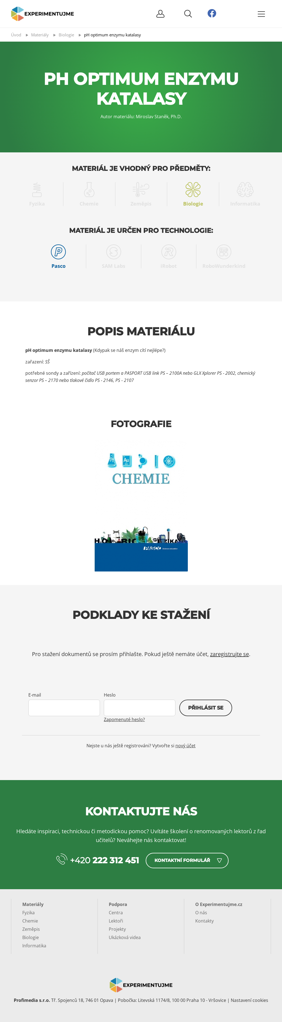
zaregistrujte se (229, 654)
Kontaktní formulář (182, 860)
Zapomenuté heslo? (124, 719)
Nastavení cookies (249, 1000)
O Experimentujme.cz (218, 904)
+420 (104, 860)
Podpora (118, 904)
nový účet (185, 746)
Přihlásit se (205, 708)
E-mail (34, 695)
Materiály (33, 904)
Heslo (110, 695)
